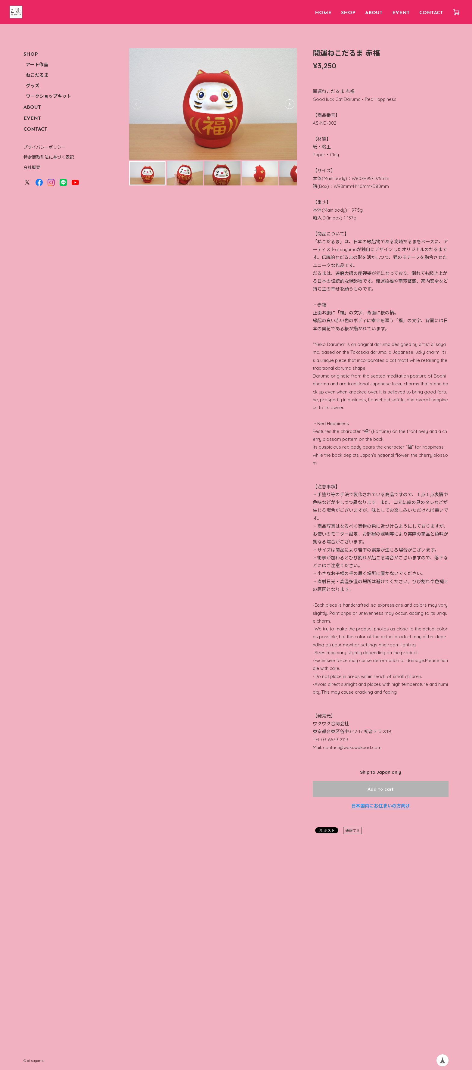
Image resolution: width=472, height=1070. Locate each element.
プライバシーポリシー (44, 147)
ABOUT (374, 13)
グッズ (32, 86)
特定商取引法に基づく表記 (48, 157)
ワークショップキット (48, 97)
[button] (289, 104)
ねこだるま (37, 75)
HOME (323, 13)
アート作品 (37, 65)
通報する (352, 830)
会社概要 (31, 167)
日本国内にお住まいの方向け (380, 806)
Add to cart (381, 789)
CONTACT (431, 13)
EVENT (401, 13)
